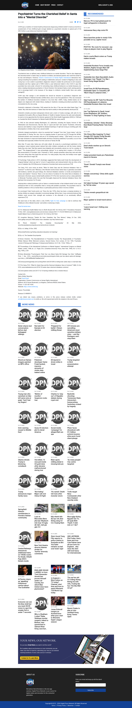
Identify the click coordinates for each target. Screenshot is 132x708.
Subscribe (91, 690)
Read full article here (24, 206)
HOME (37, 5)
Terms (53, 705)
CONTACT (60, 5)
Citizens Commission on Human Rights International (55, 78)
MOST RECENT (45, 5)
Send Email (25, 278)
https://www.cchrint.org (31, 286)
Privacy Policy (61, 705)
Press (53, 5)
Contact (77, 705)
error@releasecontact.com (26, 299)
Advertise (70, 705)
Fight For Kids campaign (58, 201)
